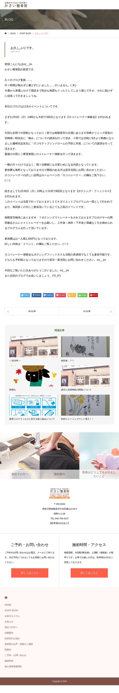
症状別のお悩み (12, 638)
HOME (6, 597)
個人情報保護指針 (13, 666)
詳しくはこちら (29, 573)
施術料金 (9, 661)
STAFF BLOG (11, 610)
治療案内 (9, 633)
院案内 (8, 649)
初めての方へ (11, 627)
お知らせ (9, 621)
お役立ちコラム (12, 616)
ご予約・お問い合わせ (15, 655)
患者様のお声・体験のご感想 (19, 644)
